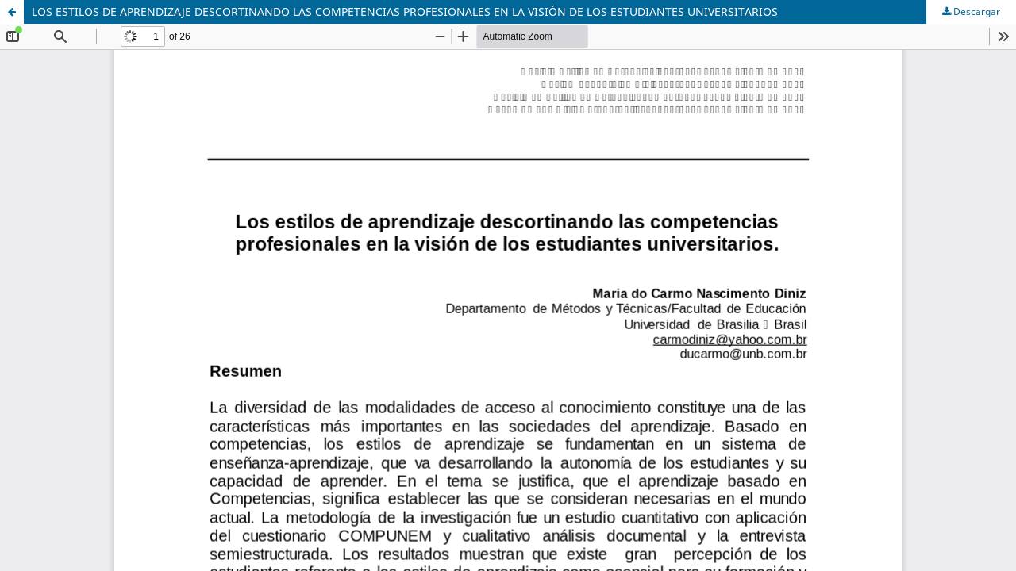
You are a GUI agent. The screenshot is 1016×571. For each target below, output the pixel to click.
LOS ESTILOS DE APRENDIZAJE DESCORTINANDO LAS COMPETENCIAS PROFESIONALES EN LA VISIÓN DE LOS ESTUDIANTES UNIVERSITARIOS (405, 11)
